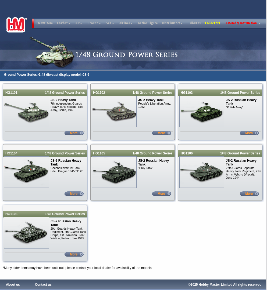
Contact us (43, 284)
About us (13, 284)
